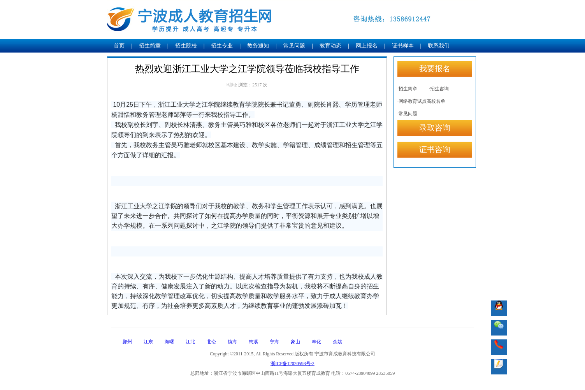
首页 (119, 46)
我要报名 (434, 68)
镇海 (232, 341)
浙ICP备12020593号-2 (292, 363)
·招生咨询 (439, 88)
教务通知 (258, 46)
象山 (295, 341)
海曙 (169, 341)
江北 (190, 341)
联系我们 (439, 46)
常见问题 (294, 46)
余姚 (337, 341)
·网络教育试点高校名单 (421, 101)
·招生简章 (407, 88)
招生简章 (150, 46)
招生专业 (222, 46)
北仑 (211, 341)
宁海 (274, 341)
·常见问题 (407, 113)
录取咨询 (434, 127)
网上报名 (367, 46)
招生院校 (186, 46)
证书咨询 (434, 149)
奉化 (316, 341)
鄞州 (127, 341)
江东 (148, 341)
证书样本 (403, 46)
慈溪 (253, 341)
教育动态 (330, 46)
